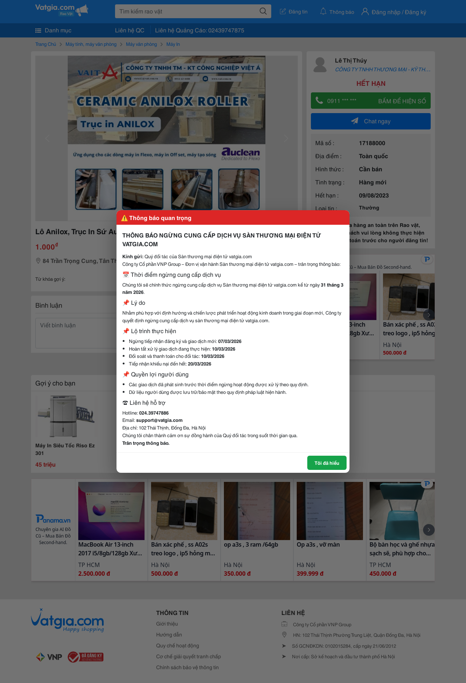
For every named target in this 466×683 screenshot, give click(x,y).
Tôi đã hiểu (327, 462)
